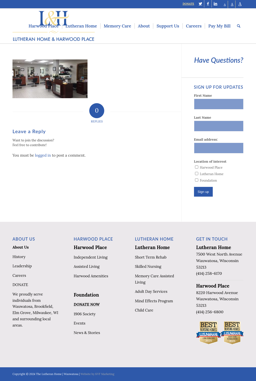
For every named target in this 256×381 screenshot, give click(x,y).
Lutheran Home (152, 247)
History (19, 256)
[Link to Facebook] (208, 3)
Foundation (86, 295)
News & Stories (87, 332)
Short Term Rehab (150, 257)
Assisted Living (87, 266)
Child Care (144, 310)
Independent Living (91, 257)
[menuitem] (43, 25)
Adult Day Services (151, 291)
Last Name (202, 117)
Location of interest (210, 161)
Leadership (22, 266)
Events (80, 323)
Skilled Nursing (148, 266)
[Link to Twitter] (200, 3)
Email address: (206, 139)
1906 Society (85, 314)
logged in (43, 155)
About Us (20, 247)
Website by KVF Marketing (97, 374)
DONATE (188, 3)
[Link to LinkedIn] (215, 3)
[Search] (239, 25)
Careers (19, 275)
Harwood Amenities (91, 276)
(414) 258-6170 (209, 273)
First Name (203, 95)
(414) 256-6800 (210, 311)
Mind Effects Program (154, 301)
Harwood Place (90, 247)
